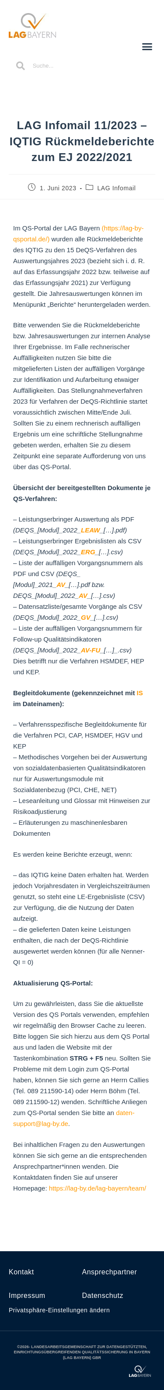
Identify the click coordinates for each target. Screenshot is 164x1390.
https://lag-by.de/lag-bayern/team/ (97, 1188)
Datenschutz (102, 1295)
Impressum (27, 1295)
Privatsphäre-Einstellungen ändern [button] (59, 1310)
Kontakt (21, 1272)
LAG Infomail (116, 188)
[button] (147, 46)
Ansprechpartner (109, 1272)
